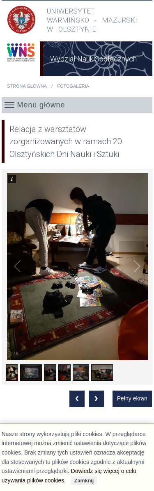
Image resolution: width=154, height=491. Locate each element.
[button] (77, 105)
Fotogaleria (73, 86)
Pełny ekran (132, 398)
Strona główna (27, 86)
